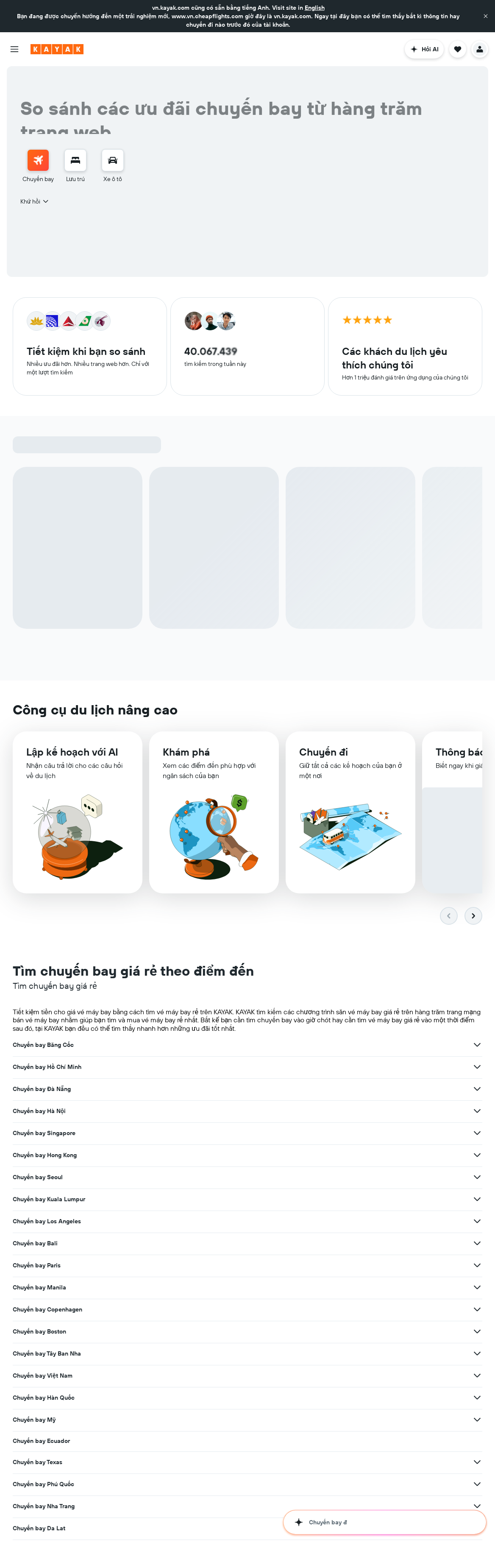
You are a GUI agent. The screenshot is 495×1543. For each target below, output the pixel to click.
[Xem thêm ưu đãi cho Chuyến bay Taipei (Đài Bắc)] (315, 1242)
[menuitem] (38, 166)
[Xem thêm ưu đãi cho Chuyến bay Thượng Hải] (153, 1264)
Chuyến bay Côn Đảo (204, 1221)
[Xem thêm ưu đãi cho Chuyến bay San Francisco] (477, 1244)
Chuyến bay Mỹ (358, 1156)
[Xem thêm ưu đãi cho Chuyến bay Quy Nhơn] (477, 1200)
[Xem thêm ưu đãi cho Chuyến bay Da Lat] (315, 1200)
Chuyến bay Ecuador (41, 1177)
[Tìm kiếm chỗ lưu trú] (75, 160)
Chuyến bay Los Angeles (371, 1090)
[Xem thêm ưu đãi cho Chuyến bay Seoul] (153, 1090)
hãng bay (250, 1486)
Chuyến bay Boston (201, 1134)
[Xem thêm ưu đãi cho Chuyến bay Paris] (315, 1112)
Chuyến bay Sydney (40, 1242)
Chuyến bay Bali (35, 1112)
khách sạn (103, 1518)
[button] (485, 16)
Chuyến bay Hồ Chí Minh (209, 1045)
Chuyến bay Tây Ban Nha (371, 1134)
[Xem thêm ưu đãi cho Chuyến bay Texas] (315, 1178)
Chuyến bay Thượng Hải (45, 1264)
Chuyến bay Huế (35, 1220)
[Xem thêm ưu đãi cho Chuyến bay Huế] (153, 1220)
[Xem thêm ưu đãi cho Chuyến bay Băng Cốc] (153, 1046)
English (315, 7)
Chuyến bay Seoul (38, 1090)
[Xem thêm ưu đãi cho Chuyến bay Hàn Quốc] (315, 1156)
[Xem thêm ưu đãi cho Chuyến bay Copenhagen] (153, 1134)
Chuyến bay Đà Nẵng (366, 1045)
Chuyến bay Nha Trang (44, 1198)
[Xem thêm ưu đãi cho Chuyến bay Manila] (477, 1112)
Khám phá (186, 755)
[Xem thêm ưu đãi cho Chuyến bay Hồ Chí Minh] (315, 1046)
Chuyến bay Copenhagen (47, 1134)
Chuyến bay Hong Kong (369, 1067)
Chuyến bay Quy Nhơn (367, 1200)
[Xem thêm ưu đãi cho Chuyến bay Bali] (153, 1112)
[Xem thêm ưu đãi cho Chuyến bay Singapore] (315, 1068)
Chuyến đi (323, 756)
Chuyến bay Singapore (206, 1067)
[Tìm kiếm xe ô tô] (113, 160)
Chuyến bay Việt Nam (42, 1156)
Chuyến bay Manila (363, 1112)
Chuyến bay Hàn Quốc (206, 1156)
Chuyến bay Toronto (202, 1264)
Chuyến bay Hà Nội (39, 1067)
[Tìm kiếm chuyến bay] (38, 160)
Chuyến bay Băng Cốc (43, 1045)
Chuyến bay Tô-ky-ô (364, 1222)
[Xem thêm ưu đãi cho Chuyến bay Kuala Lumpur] (315, 1090)
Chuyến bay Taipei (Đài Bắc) (214, 1242)
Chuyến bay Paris (199, 1112)
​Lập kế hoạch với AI (72, 754)
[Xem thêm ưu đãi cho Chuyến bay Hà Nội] (153, 1068)
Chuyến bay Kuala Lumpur (211, 1090)
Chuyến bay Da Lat (201, 1200)
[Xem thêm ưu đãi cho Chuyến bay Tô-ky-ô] (477, 1222)
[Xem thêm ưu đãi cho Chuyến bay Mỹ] (477, 1156)
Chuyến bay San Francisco (374, 1244)
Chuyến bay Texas (200, 1178)
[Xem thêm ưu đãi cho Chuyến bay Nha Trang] (153, 1198)
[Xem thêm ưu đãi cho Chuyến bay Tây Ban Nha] (477, 1134)
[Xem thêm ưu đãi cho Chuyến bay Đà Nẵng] (477, 1046)
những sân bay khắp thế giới (372, 1486)
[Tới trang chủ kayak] (57, 49)
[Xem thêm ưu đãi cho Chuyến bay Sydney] (153, 1242)
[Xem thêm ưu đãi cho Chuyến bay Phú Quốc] (477, 1178)
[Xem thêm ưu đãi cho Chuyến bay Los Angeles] (477, 1090)
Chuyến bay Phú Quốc (367, 1178)
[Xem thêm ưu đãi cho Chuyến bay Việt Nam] (153, 1156)
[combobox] (34, 201)
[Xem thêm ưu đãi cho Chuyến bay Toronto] (315, 1264)
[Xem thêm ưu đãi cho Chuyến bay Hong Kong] (477, 1068)
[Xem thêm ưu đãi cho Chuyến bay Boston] (315, 1134)
